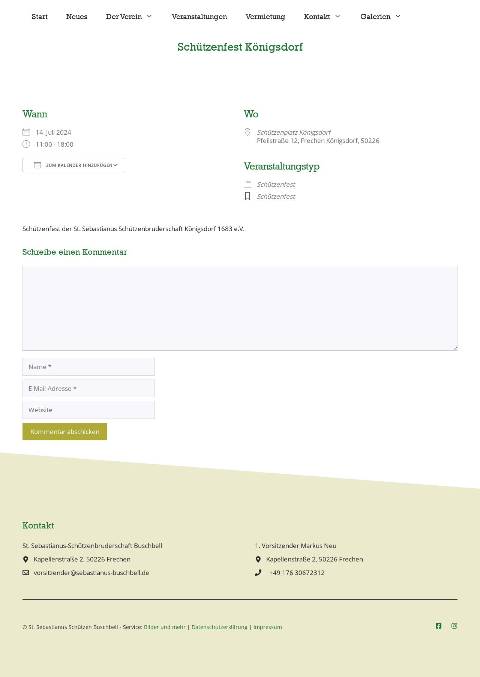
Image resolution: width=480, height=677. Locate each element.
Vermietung (265, 16)
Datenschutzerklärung (220, 626)
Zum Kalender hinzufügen (73, 165)
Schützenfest (276, 184)
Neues (76, 16)
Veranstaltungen (199, 16)
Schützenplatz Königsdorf (293, 132)
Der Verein (134, 17)
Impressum (268, 626)
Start (40, 16)
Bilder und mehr (165, 626)
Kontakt (327, 17)
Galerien (385, 17)
